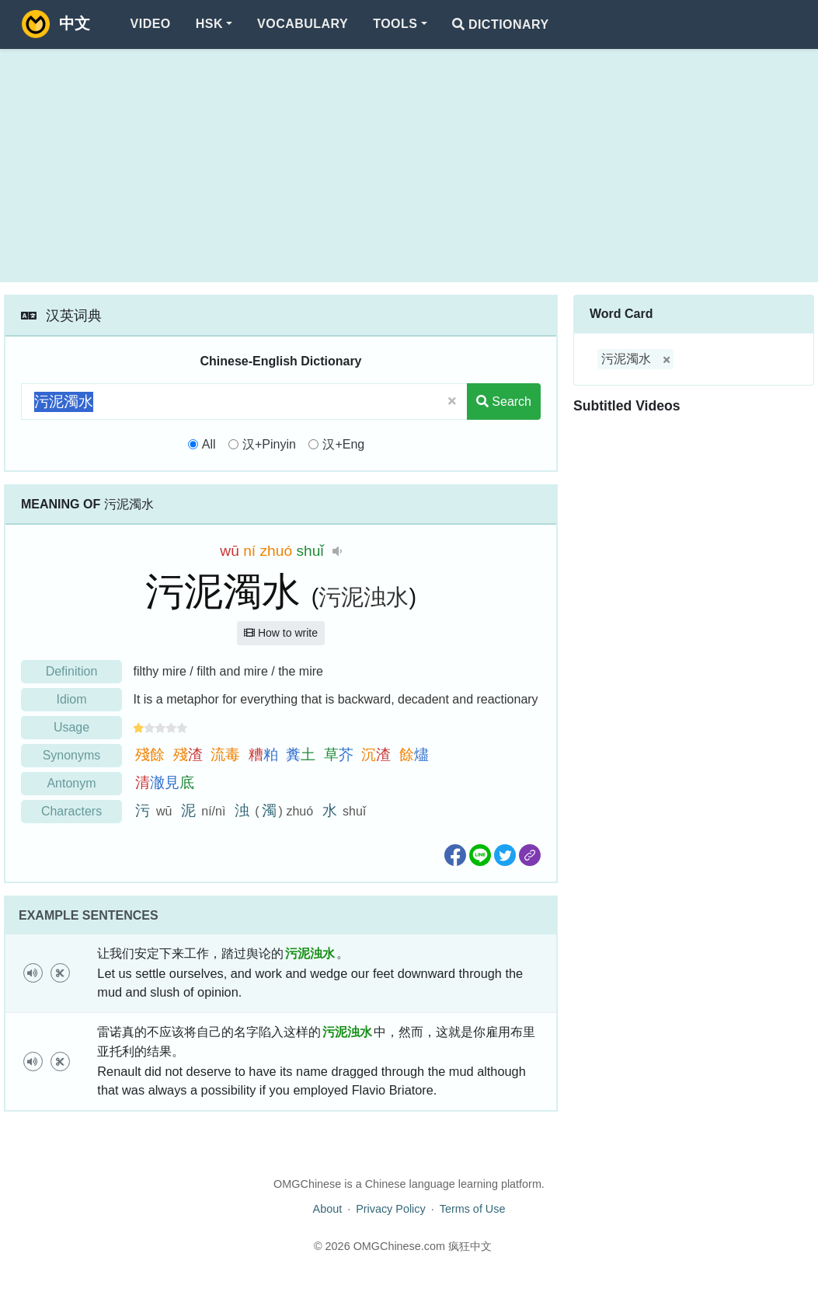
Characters (71, 811)
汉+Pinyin (269, 444)
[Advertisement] (409, 165)
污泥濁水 (626, 358)
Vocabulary (302, 23)
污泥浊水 (363, 597)
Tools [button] (395, 23)
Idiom (71, 699)
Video (151, 23)
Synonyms (72, 755)
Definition (72, 671)
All (209, 444)
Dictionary (500, 24)
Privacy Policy (391, 1209)
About (328, 1209)
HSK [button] (209, 23)
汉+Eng (343, 444)
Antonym (71, 783)
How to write (281, 633)
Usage (71, 727)
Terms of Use (473, 1209)
